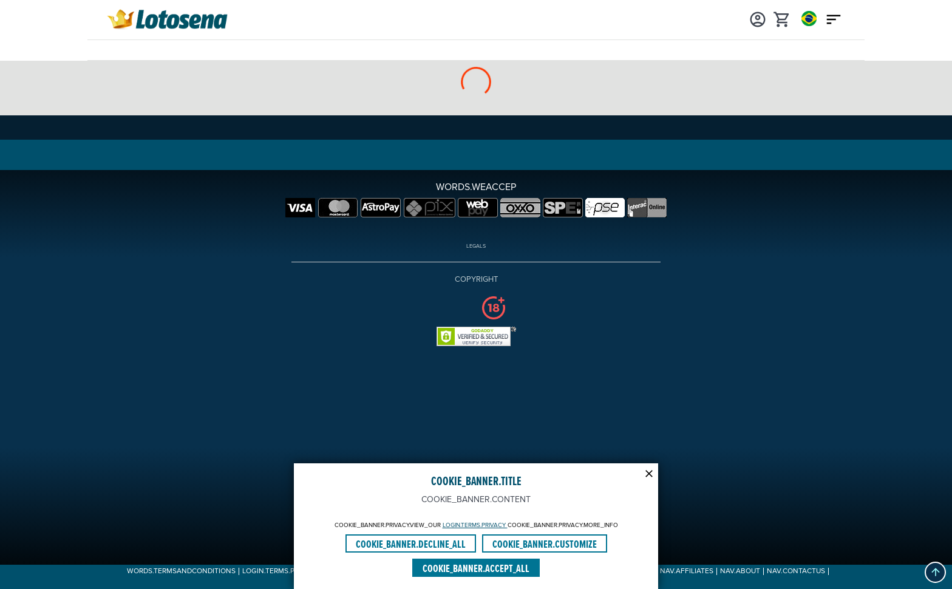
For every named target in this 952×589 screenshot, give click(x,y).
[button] (935, 572)
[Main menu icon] (833, 18)
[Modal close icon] (649, 472)
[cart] (782, 18)
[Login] (758, 18)
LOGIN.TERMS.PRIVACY (475, 525)
